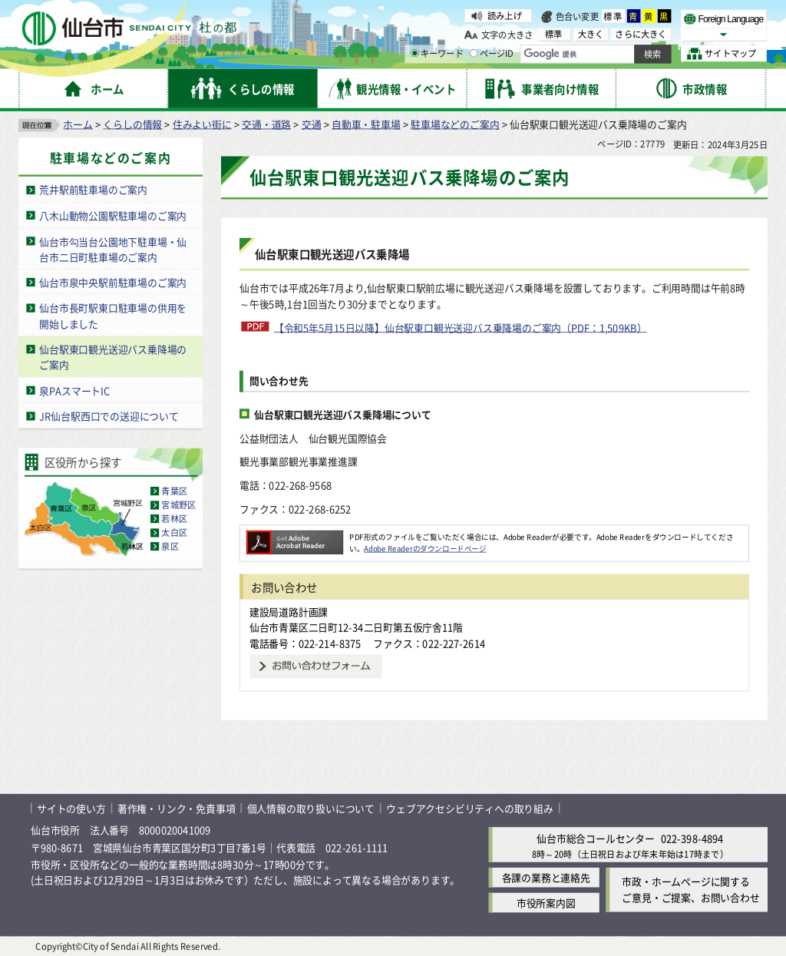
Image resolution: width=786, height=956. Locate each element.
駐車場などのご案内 (455, 123)
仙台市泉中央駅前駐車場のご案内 (113, 281)
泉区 (169, 546)
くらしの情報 (132, 123)
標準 (613, 16)
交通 (312, 123)
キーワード (437, 54)
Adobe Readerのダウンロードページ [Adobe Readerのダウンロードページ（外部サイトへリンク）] (425, 547)
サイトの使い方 (71, 807)
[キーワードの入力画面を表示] (414, 53)
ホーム (77, 123)
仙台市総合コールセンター (596, 838)
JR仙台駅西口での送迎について (109, 415)
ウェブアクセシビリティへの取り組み (469, 807)
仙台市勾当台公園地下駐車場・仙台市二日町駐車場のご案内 (113, 248)
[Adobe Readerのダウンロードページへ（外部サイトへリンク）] (294, 536)
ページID (492, 54)
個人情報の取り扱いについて (311, 807)
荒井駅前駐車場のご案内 (93, 189)
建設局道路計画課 (288, 611)
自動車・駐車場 (366, 123)
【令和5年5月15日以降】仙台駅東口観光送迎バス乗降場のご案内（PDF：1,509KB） (460, 326)
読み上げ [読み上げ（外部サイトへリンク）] (504, 15)
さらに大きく (640, 34)
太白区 (174, 532)
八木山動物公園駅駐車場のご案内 (113, 214)
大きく (591, 34)
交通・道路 (266, 123)
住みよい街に (202, 123)
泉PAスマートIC (74, 389)
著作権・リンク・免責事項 (176, 807)
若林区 (174, 518)
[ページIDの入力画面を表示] (473, 53)
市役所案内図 (546, 902)
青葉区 (174, 491)
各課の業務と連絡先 (546, 877)
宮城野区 (178, 504)
